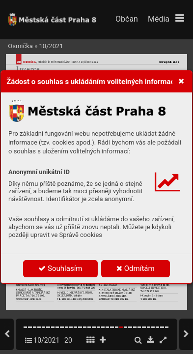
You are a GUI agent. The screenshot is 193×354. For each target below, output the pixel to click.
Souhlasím (60, 268)
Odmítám (135, 268)
